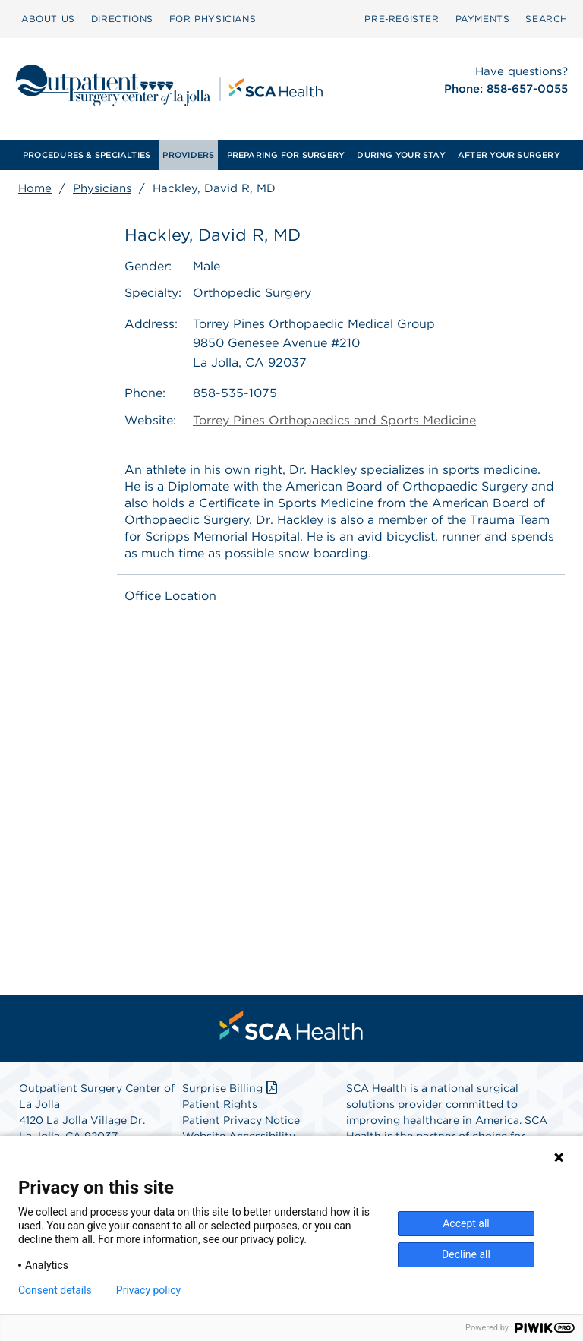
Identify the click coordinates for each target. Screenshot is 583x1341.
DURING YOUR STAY (401, 155)
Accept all (466, 1223)
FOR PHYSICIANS (212, 18)
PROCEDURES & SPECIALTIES (86, 155)
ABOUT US (48, 18)
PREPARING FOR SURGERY (286, 155)
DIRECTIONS (122, 18)
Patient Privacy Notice (241, 1120)
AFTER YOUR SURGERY (509, 155)
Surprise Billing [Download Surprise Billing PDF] (231, 1088)
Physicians (102, 188)
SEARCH (546, 18)
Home (35, 188)
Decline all (466, 1254)
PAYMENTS (482, 18)
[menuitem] (48, 19)
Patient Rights (219, 1104)
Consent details (55, 1290)
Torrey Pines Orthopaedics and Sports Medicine (334, 420)
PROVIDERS (188, 155)
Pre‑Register (401, 18)
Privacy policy (148, 1290)
